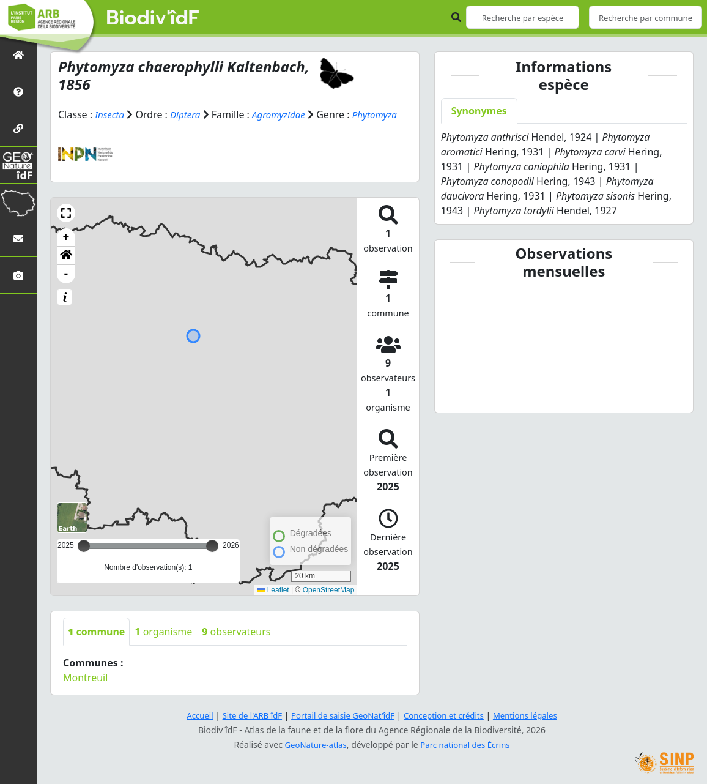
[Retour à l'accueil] (18, 55)
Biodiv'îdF (152, 18)
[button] (66, 213)
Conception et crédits (447, 715)
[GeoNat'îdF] (18, 165)
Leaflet (273, 590)
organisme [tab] (163, 631)
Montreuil (85, 677)
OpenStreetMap (329, 590)
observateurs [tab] (236, 631)
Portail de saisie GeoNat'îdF (341, 715)
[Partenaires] (18, 128)
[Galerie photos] (18, 275)
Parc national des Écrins (467, 744)
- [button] (66, 274)
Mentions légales (534, 715)
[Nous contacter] (18, 238)
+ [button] (66, 237)
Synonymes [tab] (479, 111)
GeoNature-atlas (313, 744)
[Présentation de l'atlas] (18, 91)
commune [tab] (96, 631)
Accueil (190, 715)
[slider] (212, 546)
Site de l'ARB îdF (245, 715)
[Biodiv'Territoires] (18, 202)
